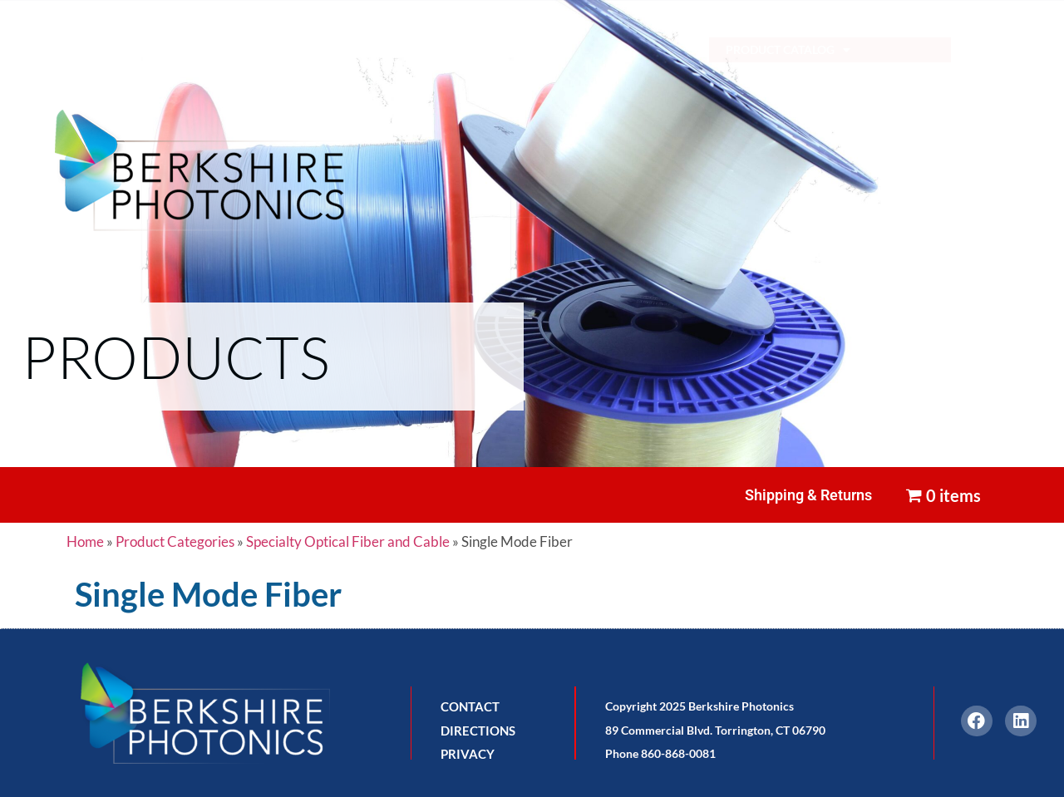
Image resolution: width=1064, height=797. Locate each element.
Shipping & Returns (808, 495)
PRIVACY (468, 753)
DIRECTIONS (478, 730)
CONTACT (470, 706)
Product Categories (175, 541)
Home (85, 541)
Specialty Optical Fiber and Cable (348, 541)
